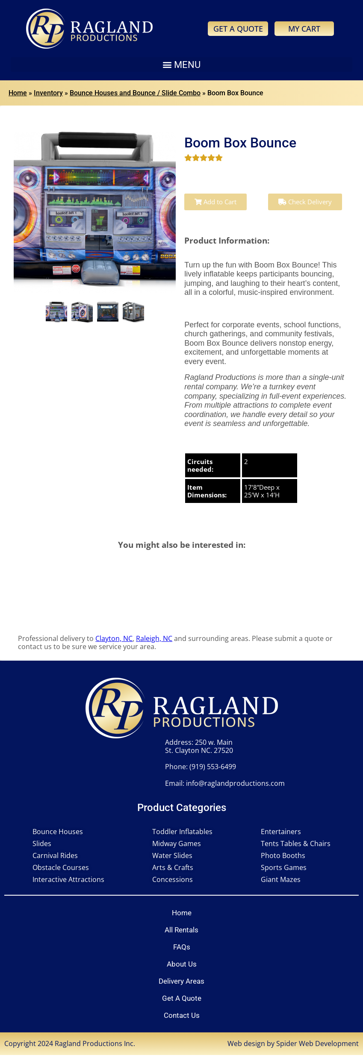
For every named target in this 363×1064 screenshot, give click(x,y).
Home (18, 93)
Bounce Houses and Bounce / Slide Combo (135, 93)
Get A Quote (181, 998)
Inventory (48, 93)
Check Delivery (305, 201)
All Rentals (181, 930)
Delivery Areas (181, 981)
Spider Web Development (317, 1043)
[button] (181, 64)
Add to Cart (215, 201)
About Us (182, 964)
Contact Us (182, 1015)
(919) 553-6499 (212, 766)
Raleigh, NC (154, 638)
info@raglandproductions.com (235, 783)
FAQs (181, 947)
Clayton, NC (114, 638)
